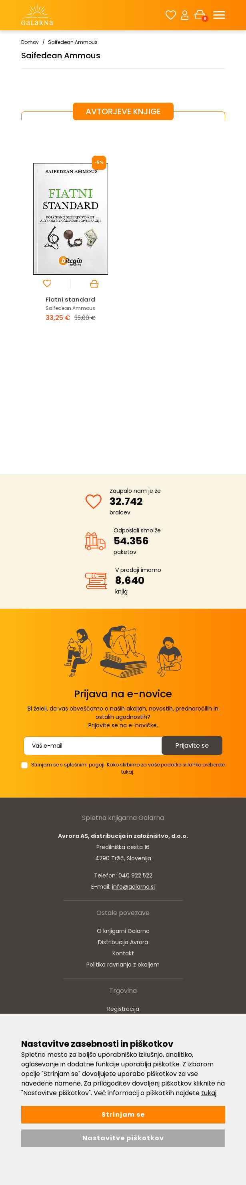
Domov (30, 42)
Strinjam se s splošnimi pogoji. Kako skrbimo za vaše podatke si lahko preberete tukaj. (128, 768)
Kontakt (123, 953)
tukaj (208, 1093)
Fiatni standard (70, 299)
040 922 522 (135, 875)
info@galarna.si (133, 887)
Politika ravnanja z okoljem (123, 965)
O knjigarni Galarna (123, 931)
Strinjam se (123, 1114)
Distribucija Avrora (123, 942)
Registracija (123, 1009)
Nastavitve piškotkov (123, 1138)
